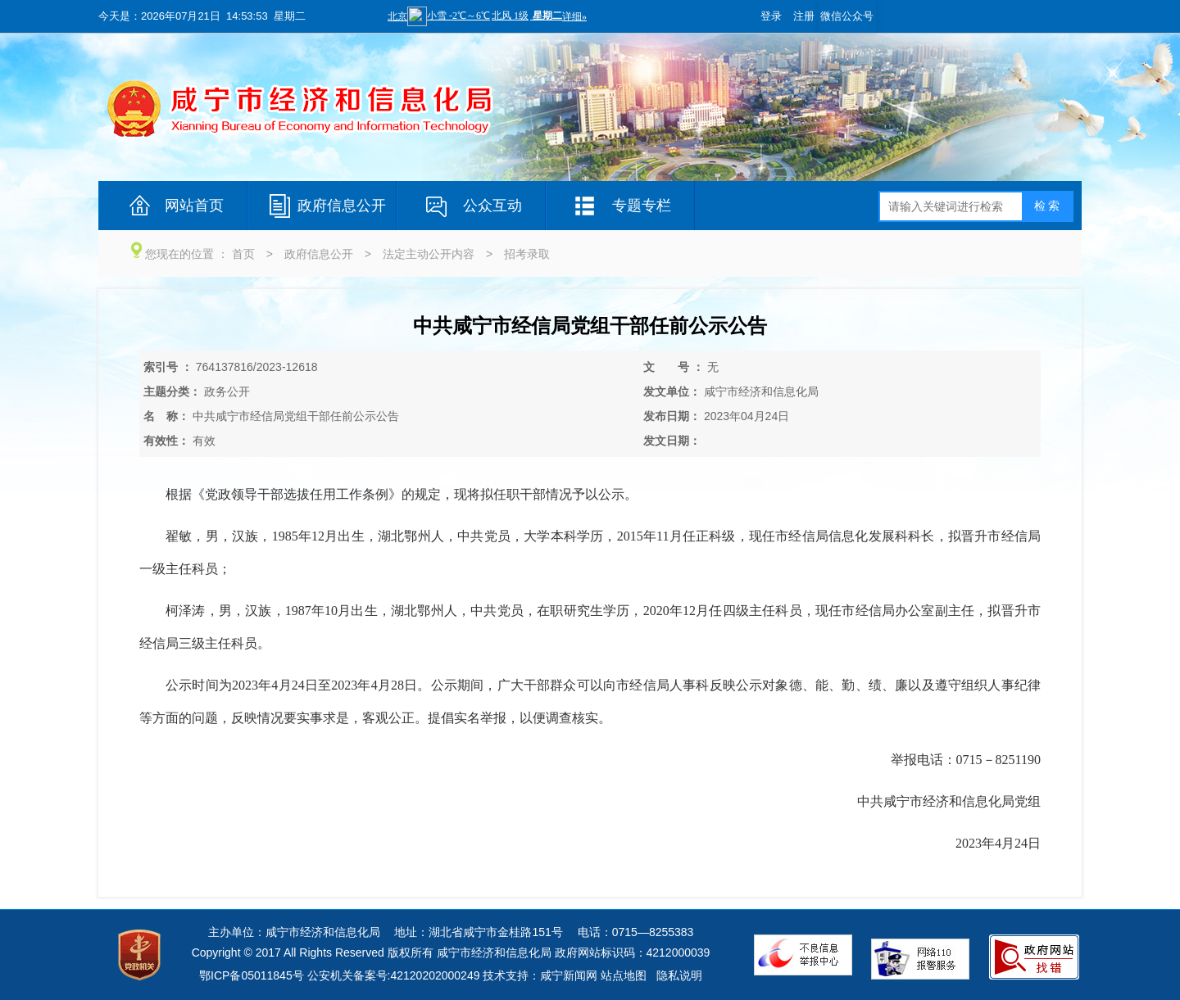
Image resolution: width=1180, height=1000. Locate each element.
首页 (243, 253)
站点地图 (624, 975)
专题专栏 (641, 205)
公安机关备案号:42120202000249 (393, 975)
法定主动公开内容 (428, 253)
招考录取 (527, 253)
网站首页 (194, 205)
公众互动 (492, 205)
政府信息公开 (341, 205)
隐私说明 (679, 975)
